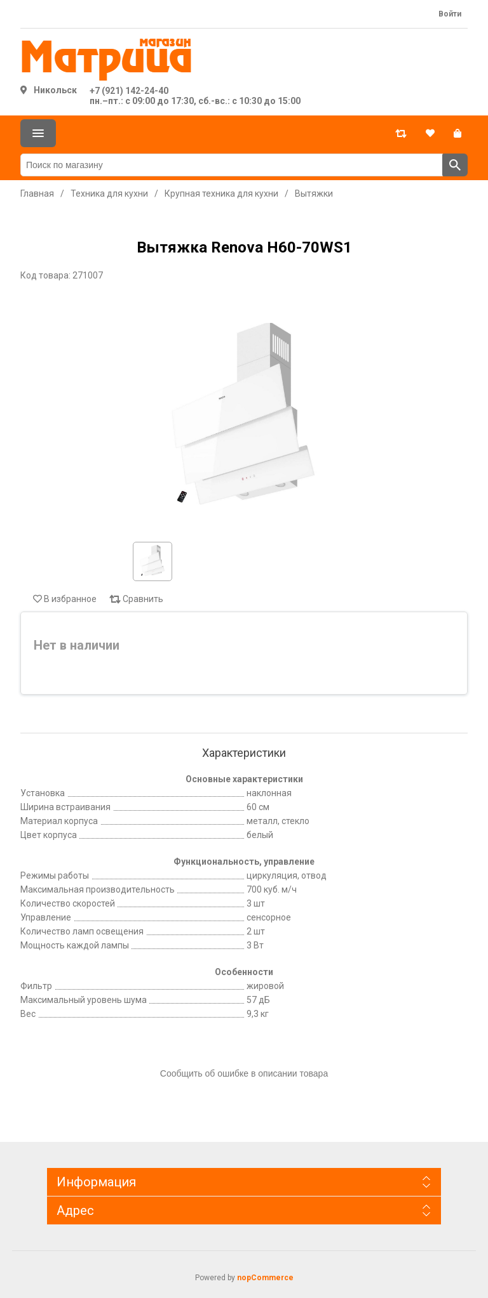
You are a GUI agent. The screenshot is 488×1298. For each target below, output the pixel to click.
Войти (449, 14)
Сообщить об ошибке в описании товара (244, 1073)
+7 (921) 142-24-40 (129, 91)
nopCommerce (265, 1277)
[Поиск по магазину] (231, 165)
